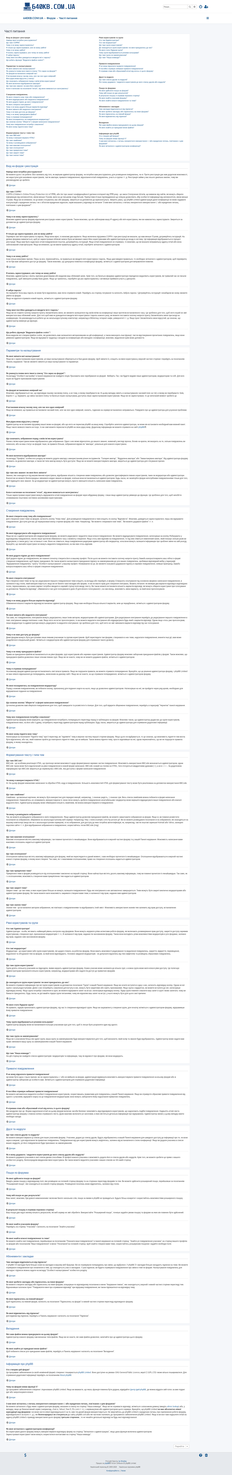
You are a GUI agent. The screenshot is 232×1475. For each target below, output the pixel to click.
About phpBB (65, 1375)
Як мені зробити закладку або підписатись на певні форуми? (124, 111)
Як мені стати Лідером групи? (111, 50)
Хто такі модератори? (107, 43)
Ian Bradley (122, 1461)
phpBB (142, 427)
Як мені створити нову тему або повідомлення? (25, 97)
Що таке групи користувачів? (110, 45)
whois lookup (173, 1406)
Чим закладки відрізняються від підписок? (116, 109)
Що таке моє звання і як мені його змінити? (23, 86)
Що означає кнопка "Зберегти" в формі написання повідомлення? (33, 122)
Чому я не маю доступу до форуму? (20, 112)
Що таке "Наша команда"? (109, 57)
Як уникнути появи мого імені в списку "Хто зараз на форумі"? (31, 71)
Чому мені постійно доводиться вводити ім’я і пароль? (28, 57)
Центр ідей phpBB (138, 1389)
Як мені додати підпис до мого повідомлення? (25, 102)
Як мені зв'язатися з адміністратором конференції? (120, 146)
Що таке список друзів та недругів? (113, 79)
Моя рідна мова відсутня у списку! (20, 78)
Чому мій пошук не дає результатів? (113, 93)
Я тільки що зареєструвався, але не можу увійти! (26, 48)
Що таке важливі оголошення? (18, 145)
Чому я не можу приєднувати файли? (21, 114)
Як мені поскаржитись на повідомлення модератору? (28, 119)
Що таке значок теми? (15, 155)
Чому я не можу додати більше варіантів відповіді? (27, 107)
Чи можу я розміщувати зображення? (21, 143)
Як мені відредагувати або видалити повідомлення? (27, 99)
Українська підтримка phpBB (129, 1467)
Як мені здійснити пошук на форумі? (114, 90)
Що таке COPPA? (13, 43)
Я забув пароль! (12, 55)
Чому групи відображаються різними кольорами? (119, 53)
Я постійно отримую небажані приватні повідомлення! (121, 69)
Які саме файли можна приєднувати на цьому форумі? (121, 125)
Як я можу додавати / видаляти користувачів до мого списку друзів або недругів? (132, 82)
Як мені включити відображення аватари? (23, 83)
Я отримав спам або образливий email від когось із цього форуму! (126, 71)
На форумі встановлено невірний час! (21, 73)
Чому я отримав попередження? (19, 117)
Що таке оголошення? (15, 148)
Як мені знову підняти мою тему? (19, 127)
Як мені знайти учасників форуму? (113, 98)
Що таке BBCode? (13, 135)
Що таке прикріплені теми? (17, 150)
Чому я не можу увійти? (15, 50)
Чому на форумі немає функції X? (112, 138)
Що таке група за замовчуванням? (113, 55)
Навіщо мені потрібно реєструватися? (21, 40)
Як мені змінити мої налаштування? (20, 69)
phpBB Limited (84, 1372)
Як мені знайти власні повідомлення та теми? (117, 100)
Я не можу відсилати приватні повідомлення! (117, 66)
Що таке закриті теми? (15, 153)
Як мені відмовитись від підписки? (113, 116)
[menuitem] (200, 7)
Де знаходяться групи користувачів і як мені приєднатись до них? (125, 48)
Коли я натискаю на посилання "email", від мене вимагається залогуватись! (37, 88)
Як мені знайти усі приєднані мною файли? (116, 127)
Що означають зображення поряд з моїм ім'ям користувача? (30, 81)
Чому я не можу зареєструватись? (20, 45)
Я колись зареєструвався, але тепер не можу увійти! (27, 53)
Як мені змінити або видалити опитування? (23, 109)
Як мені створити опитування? (18, 104)
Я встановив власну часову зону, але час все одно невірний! (31, 76)
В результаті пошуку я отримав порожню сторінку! (119, 95)
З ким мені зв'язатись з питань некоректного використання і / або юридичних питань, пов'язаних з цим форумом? (141, 142)
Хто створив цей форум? (109, 136)
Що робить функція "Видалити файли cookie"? (25, 60)
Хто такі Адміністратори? (109, 40)
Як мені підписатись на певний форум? (115, 114)
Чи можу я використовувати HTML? (20, 138)
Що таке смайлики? (14, 140)
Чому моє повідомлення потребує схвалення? (25, 124)
